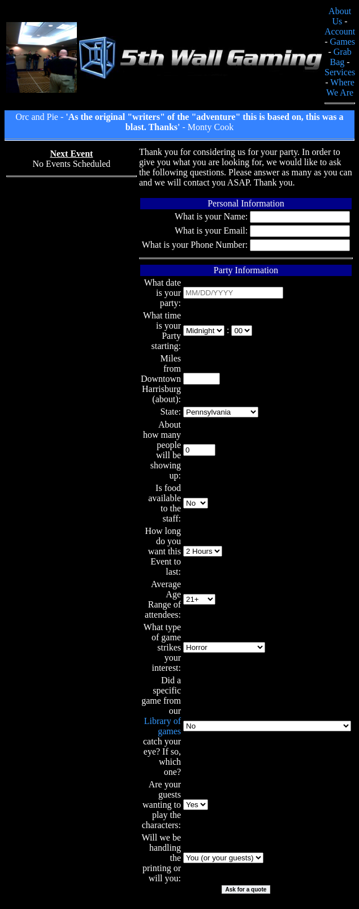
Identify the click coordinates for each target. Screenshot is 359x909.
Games (342, 41)
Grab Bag (341, 57)
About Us (339, 16)
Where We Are (340, 87)
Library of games (162, 726)
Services (340, 72)
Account (340, 31)
